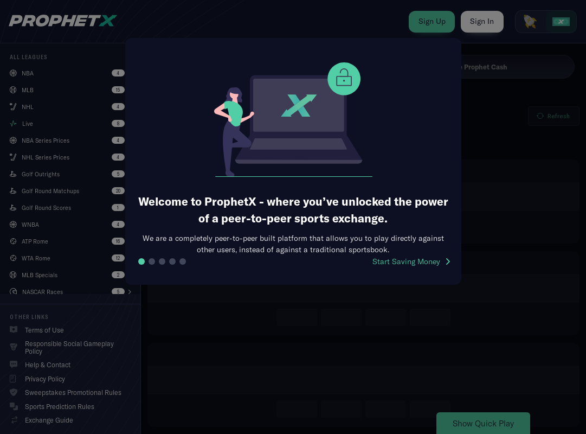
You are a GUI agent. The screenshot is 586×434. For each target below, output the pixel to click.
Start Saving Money (411, 261)
